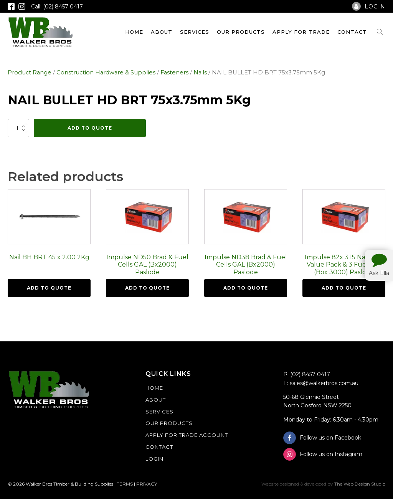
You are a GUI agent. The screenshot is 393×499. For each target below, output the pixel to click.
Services (194, 32)
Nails (200, 72)
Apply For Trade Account (186, 435)
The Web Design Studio (359, 484)
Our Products (241, 32)
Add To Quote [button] (49, 288)
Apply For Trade (301, 32)
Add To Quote (90, 128)
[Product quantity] (18, 128)
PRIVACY (146, 484)
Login (154, 459)
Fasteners (174, 72)
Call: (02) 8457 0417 (57, 6)
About (161, 32)
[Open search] (380, 31)
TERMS (125, 484)
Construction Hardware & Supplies (105, 72)
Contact (352, 32)
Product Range (29, 72)
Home (134, 32)
